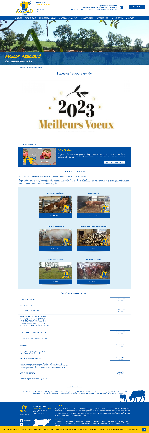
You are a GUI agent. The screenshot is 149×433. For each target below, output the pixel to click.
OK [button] (144, 429)
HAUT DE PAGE (74, 386)
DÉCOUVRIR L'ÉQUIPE (120, 299)
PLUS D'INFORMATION (114, 162)
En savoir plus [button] (133, 429)
